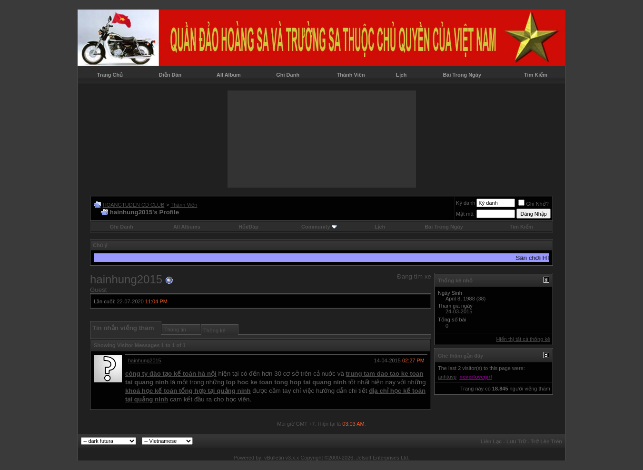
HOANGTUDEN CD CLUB (134, 205)
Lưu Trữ (516, 441)
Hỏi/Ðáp (248, 227)
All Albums (186, 227)
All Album (229, 75)
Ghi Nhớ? (533, 204)
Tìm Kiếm (535, 75)
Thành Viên (351, 75)
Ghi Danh (287, 75)
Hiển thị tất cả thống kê (523, 339)
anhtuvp (447, 377)
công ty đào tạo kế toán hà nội (171, 373)
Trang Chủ (110, 75)
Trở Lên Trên (546, 441)
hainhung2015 (144, 360)
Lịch (401, 75)
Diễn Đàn (170, 75)
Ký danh (465, 203)
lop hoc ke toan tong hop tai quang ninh (286, 382)
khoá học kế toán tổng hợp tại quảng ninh (188, 390)
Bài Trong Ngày (462, 75)
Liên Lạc (491, 441)
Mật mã (465, 214)
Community (319, 227)
